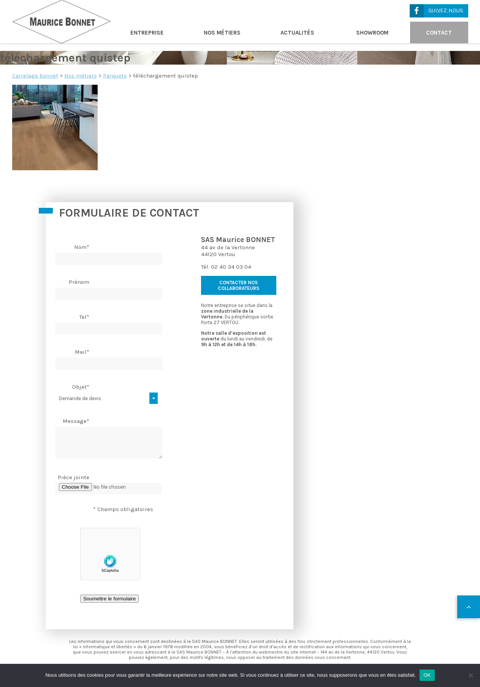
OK (427, 675)
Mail (82, 352)
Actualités (297, 32)
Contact (439, 32)
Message (76, 421)
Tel (84, 317)
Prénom (79, 282)
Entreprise (147, 32)
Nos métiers (222, 32)
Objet (80, 387)
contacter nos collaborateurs (238, 285)
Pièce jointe (73, 477)
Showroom (372, 32)
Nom (81, 247)
